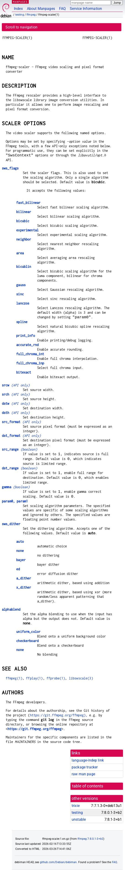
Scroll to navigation (21, 27)
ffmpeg (31, 14)
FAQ (62, 8)
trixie (76, 806)
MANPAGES (20, 1)
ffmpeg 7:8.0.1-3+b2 (90, 838)
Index (18, 8)
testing (19, 14)
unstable (79, 819)
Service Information (86, 8)
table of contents (87, 786)
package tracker (85, 767)
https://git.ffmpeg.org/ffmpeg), (59, 715)
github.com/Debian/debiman (58, 862)
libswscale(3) (81, 678)
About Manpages (41, 8)
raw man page (83, 774)
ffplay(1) (34, 678)
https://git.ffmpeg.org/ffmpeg (34, 729)
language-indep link (88, 760)
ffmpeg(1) (14, 678)
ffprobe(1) (56, 678)
